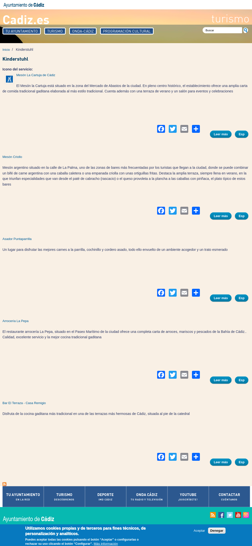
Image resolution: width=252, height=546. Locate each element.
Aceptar (199, 530)
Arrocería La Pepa (15, 321)
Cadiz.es (25, 19)
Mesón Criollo (12, 157)
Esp (242, 134)
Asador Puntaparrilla (17, 239)
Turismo (55, 31)
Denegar (216, 530)
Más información (106, 544)
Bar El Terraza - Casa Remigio (24, 403)
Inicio (6, 49)
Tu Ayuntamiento (21, 31)
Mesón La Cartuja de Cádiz (35, 75)
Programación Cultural (127, 31)
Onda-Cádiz (83, 31)
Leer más (222, 135)
